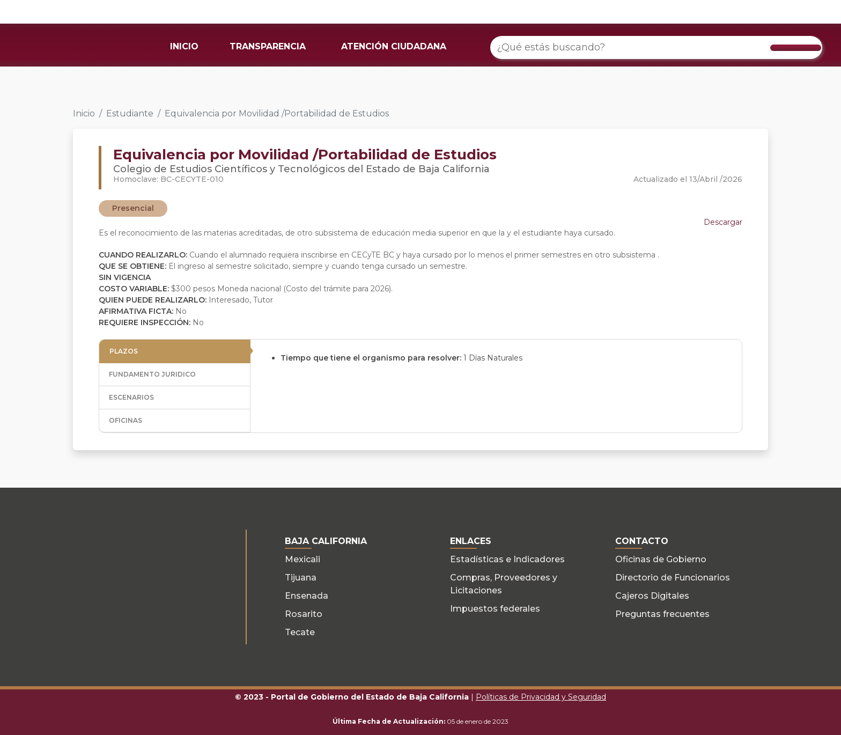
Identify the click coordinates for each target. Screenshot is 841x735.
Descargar (723, 222)
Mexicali (302, 559)
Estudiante (129, 113)
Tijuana (300, 577)
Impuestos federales (495, 609)
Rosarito (303, 614)
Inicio (84, 113)
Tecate (300, 632)
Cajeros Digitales (652, 596)
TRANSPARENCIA (268, 46)
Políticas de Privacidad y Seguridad (541, 697)
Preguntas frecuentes (662, 614)
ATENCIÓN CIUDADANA (393, 46)
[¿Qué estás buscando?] (656, 47)
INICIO (184, 46)
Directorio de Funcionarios (672, 577)
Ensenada (306, 596)
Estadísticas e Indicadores (507, 559)
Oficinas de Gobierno (660, 559)
